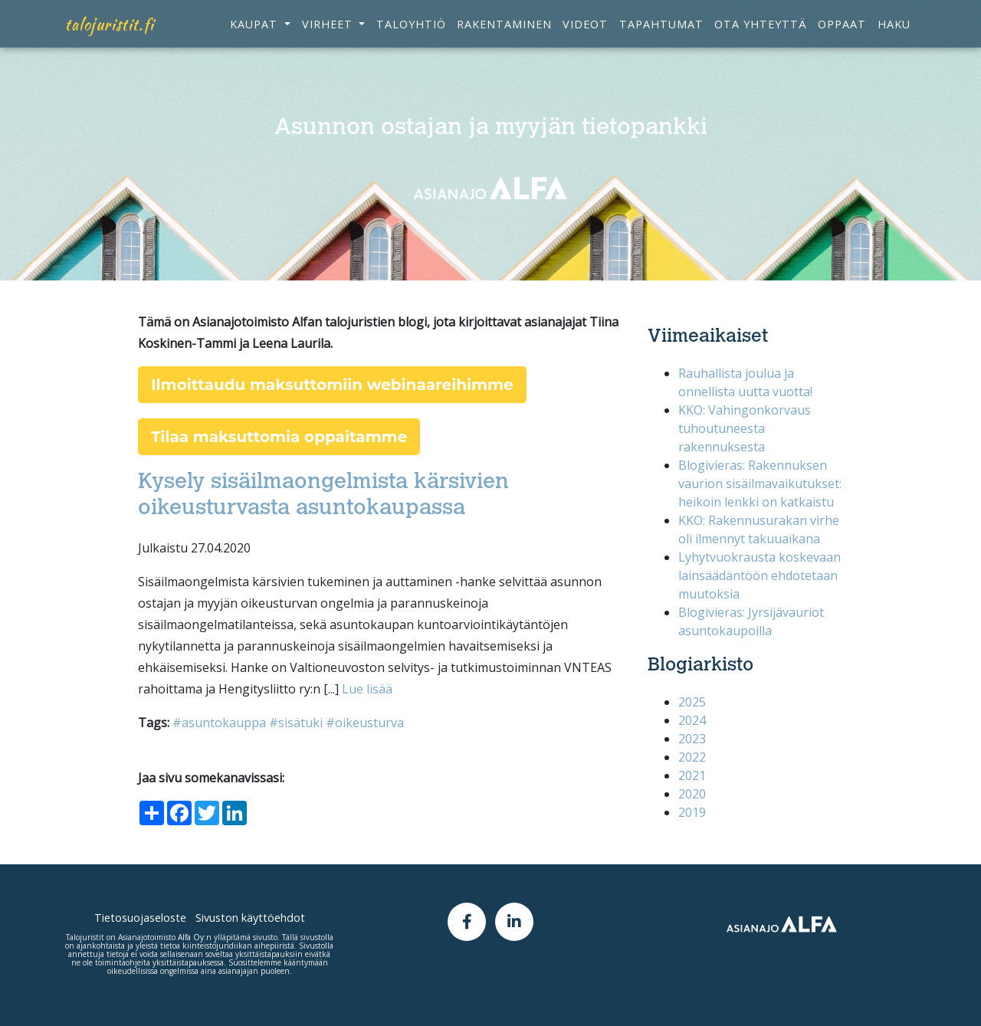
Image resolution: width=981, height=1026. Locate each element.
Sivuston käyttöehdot (250, 917)
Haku (894, 35)
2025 (692, 701)
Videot (585, 35)
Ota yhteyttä (760, 35)
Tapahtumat (661, 35)
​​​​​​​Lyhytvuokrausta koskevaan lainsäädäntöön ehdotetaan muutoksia (759, 575)
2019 (692, 812)
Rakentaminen (504, 35)
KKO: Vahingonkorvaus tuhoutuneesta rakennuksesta (744, 428)
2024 (692, 720)
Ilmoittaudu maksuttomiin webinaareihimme (332, 384)
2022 (692, 757)
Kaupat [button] (255, 35)
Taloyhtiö (411, 35)
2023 (692, 738)
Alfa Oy (191, 937)
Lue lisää (367, 688)
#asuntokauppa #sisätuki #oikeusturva (288, 722)
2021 (692, 775)
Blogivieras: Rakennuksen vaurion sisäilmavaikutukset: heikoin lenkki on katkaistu (760, 483)
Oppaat (842, 35)
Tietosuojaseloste (140, 917)
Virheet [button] (329, 35)
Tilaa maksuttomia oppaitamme (279, 437)
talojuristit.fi (109, 36)
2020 (692, 793)
